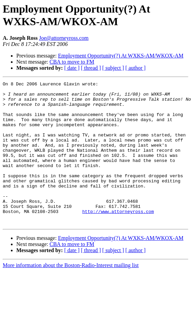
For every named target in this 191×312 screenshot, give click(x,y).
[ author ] (135, 68)
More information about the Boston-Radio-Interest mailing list (71, 294)
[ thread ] (91, 68)
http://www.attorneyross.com (118, 238)
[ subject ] (113, 68)
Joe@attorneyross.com (64, 38)
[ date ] (72, 68)
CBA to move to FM (72, 62)
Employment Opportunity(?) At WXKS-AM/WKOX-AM (121, 56)
